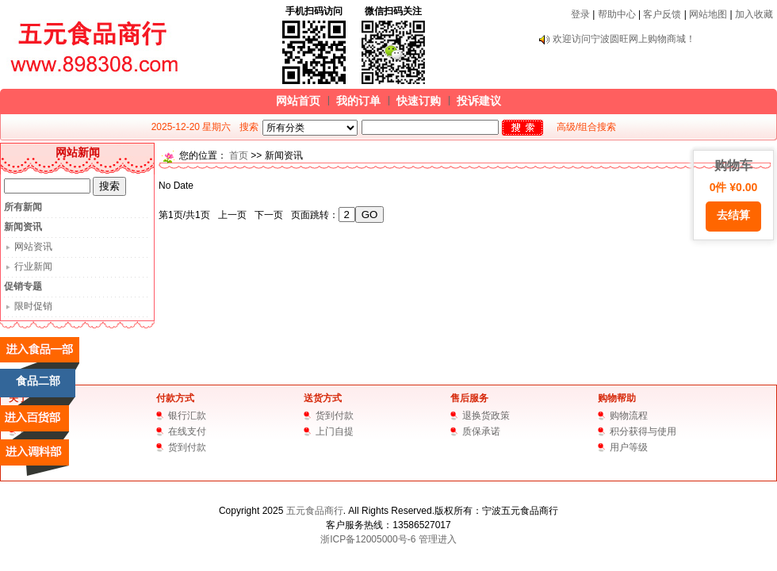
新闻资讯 (23, 226)
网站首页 (298, 100)
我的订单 (358, 100)
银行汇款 (187, 415)
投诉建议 (479, 100)
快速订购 (418, 100)
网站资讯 (33, 246)
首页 (238, 155)
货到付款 (187, 447)
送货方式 (323, 398)
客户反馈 (662, 14)
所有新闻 (23, 207)
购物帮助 (617, 398)
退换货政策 (486, 415)
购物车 (733, 195)
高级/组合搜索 (586, 126)
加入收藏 (754, 14)
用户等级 (629, 447)
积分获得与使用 (643, 431)
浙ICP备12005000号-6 (367, 539)
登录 (580, 14)
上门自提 (335, 431)
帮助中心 (617, 14)
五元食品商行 (314, 510)
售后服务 (469, 398)
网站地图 (708, 14)
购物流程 (629, 415)
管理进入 (438, 539)
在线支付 (187, 431)
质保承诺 (481, 431)
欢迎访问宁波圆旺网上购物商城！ (624, 38)
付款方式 (175, 398)
